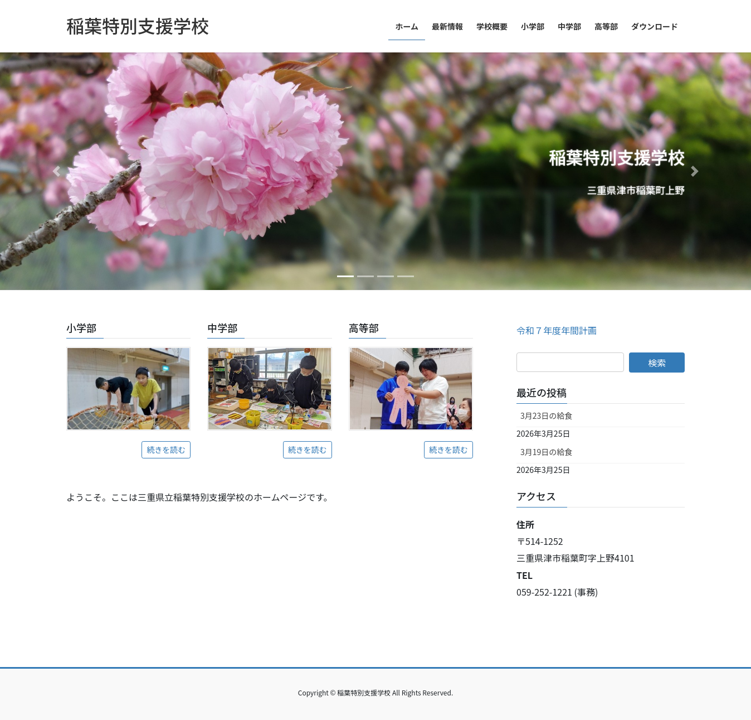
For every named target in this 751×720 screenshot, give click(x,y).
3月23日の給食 (546, 415)
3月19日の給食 (546, 451)
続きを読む (166, 449)
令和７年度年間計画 (556, 330)
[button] (56, 171)
